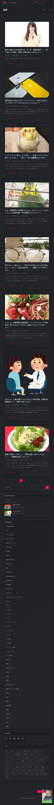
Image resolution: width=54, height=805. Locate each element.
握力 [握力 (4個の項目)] (36, 767)
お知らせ (8, 601)
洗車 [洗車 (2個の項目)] (24, 770)
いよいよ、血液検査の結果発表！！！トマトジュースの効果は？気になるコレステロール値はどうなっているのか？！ (26, 325)
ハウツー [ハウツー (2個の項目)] (8, 761)
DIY (7, 530)
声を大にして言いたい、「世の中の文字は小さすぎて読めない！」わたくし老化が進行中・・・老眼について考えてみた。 (26, 267)
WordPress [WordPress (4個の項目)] (17, 754)
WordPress (9, 589)
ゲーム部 (8, 609)
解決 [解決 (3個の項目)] (32, 774)
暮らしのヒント (10, 685)
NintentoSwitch (10, 559)
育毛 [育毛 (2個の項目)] (19, 774)
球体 (7, 693)
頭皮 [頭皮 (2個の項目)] (7, 777)
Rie (7, 568)
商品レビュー (9, 668)
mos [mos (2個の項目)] (36, 751)
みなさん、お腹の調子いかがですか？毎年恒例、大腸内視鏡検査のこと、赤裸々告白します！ (26, 400)
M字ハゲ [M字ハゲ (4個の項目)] (8, 754)
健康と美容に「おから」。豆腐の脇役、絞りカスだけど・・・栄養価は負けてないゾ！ (24, 455)
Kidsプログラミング (11, 543)
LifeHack (8, 547)
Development (10, 526)
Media (8, 551)
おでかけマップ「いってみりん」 (14, 597)
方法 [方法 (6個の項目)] (7, 770)
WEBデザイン (9, 580)
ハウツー (8, 634)
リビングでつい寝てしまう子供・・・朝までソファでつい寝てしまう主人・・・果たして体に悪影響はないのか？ (26, 156)
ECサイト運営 (9, 539)
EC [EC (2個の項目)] (19, 751)
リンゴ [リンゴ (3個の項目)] (39, 764)
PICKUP (8, 564)
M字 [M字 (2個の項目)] (42, 751)
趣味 (7, 710)
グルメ (8, 605)
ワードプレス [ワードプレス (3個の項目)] (9, 767)
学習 (7, 676)
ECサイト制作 (9, 534)
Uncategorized (10, 576)
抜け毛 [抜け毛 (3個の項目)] (30, 767)
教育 (7, 680)
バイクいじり (9, 630)
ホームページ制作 (10, 647)
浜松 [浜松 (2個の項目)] (30, 770)
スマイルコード (8, 499)
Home (44, 10)
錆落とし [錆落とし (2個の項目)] (45, 774)
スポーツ (8, 626)
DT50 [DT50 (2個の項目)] (12, 751)
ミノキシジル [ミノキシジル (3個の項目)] (9, 764)
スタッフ (8, 618)
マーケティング (10, 651)
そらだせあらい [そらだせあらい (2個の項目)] (10, 757)
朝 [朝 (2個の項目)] (12, 770)
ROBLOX (8, 572)
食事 (7, 726)
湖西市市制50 (16, 505)
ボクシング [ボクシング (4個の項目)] (39, 761)
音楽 (7, 718)
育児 (7, 701)
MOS (7, 555)
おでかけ (8, 593)
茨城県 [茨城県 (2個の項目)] (25, 774)
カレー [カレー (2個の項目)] (19, 757)
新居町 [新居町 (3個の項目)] (43, 767)
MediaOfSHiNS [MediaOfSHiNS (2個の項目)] (27, 751)
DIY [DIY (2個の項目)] (7, 751)
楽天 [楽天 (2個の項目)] (18, 770)
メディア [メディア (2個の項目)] (18, 764)
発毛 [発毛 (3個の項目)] (7, 774)
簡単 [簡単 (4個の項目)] (13, 774)
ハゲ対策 (8, 639)
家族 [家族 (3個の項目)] (17, 767)
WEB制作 (8, 584)
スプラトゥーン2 (10, 622)
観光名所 (8, 705)
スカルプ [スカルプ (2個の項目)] (36, 757)
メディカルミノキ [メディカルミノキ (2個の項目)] (29, 764)
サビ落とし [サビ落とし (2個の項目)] (27, 757)
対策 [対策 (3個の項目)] (23, 767)
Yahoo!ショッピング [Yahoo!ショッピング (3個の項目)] (29, 754)
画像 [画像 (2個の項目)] (42, 770)
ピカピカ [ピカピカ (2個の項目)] (30, 761)
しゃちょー (9, 614)
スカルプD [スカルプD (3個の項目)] (44, 757)
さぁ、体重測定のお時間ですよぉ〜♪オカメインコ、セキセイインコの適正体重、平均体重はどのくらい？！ (27, 211)
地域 (7, 672)
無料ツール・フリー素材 (12, 689)
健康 (7, 664)
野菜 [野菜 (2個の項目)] (38, 774)
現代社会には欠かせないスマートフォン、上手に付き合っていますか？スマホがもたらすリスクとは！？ (26, 102)
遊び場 (8, 714)
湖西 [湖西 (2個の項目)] (36, 770)
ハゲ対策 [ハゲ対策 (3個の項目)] (22, 761)
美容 (7, 697)
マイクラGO (9, 655)
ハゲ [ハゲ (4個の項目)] (15, 761)
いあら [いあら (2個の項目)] (39, 754)
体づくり (8, 659)
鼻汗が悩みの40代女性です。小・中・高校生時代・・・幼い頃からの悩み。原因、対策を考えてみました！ (26, 51)
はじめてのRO (16, 511)
